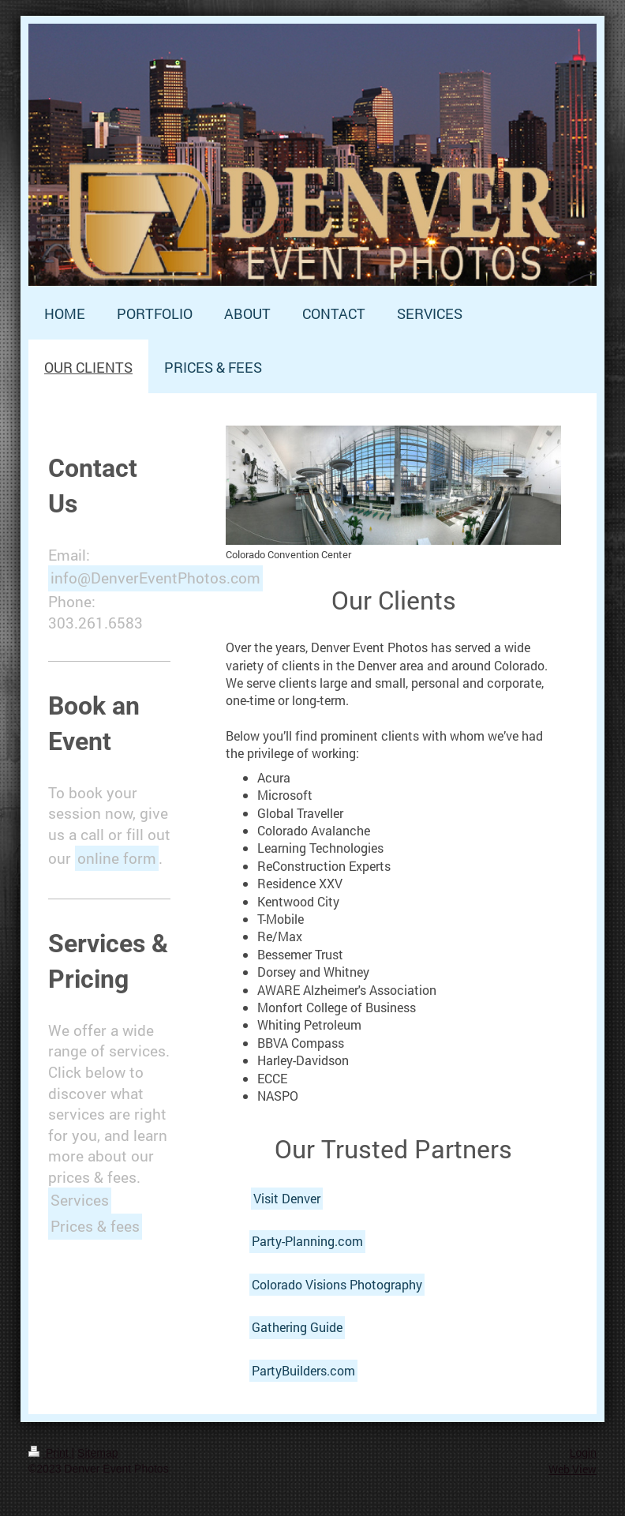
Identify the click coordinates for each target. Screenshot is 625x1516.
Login (583, 1453)
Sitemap (97, 1453)
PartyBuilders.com (303, 1370)
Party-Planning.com (307, 1241)
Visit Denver (286, 1198)
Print (50, 1453)
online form (116, 858)
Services (80, 1200)
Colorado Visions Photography (337, 1284)
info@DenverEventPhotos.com (155, 577)
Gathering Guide (297, 1327)
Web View (572, 1469)
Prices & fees (95, 1226)
